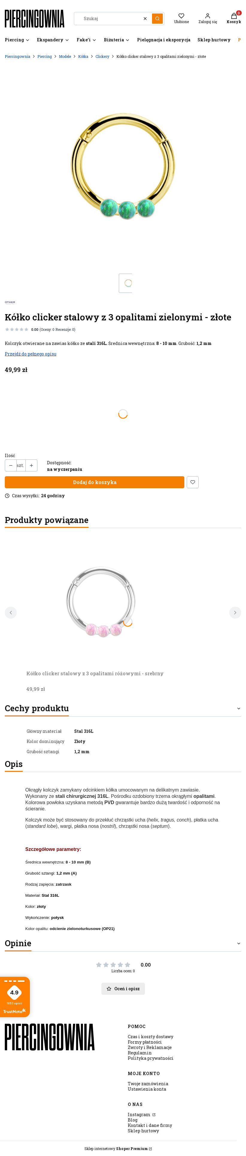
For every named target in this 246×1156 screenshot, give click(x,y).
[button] (157, 18)
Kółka (83, 56)
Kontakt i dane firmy (150, 1125)
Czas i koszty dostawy (150, 1036)
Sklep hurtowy (143, 1131)
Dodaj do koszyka (94, 482)
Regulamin (140, 1053)
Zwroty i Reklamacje (150, 1047)
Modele (65, 56)
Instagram (139, 1114)
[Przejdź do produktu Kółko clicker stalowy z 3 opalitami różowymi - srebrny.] (101, 600)
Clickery (102, 56)
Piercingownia (17, 56)
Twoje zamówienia (148, 1083)
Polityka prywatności (151, 1058)
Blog (132, 1120)
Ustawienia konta (147, 1089)
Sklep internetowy (116, 1148)
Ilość (10, 455)
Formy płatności (145, 1042)
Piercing (44, 56)
